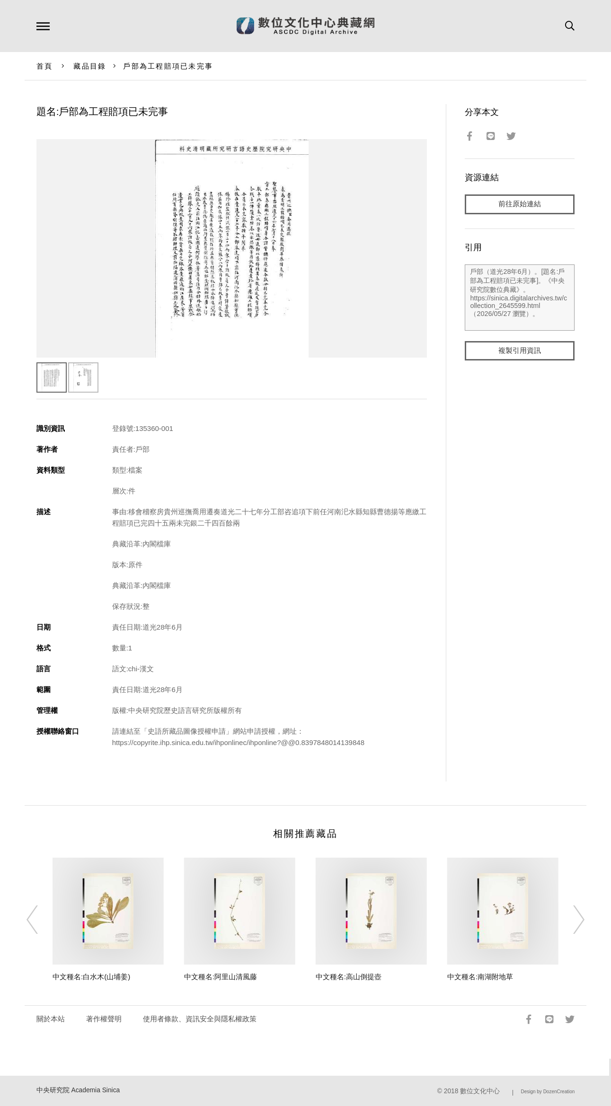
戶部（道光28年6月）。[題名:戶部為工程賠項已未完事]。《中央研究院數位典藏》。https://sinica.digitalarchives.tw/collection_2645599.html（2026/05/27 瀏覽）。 (520, 297)
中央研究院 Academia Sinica (78, 1090)
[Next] (570, 919)
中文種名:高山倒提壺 (348, 977)
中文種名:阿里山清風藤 (220, 977)
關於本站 (50, 1019)
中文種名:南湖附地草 (480, 977)
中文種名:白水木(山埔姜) (91, 977)
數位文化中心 (480, 1091)
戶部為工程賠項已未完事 (168, 66)
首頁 (44, 66)
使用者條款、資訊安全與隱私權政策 (200, 1019)
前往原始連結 (519, 204)
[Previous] (40, 919)
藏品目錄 (89, 66)
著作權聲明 (104, 1019)
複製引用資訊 (519, 351)
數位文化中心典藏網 (305, 26)
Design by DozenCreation (548, 1091)
